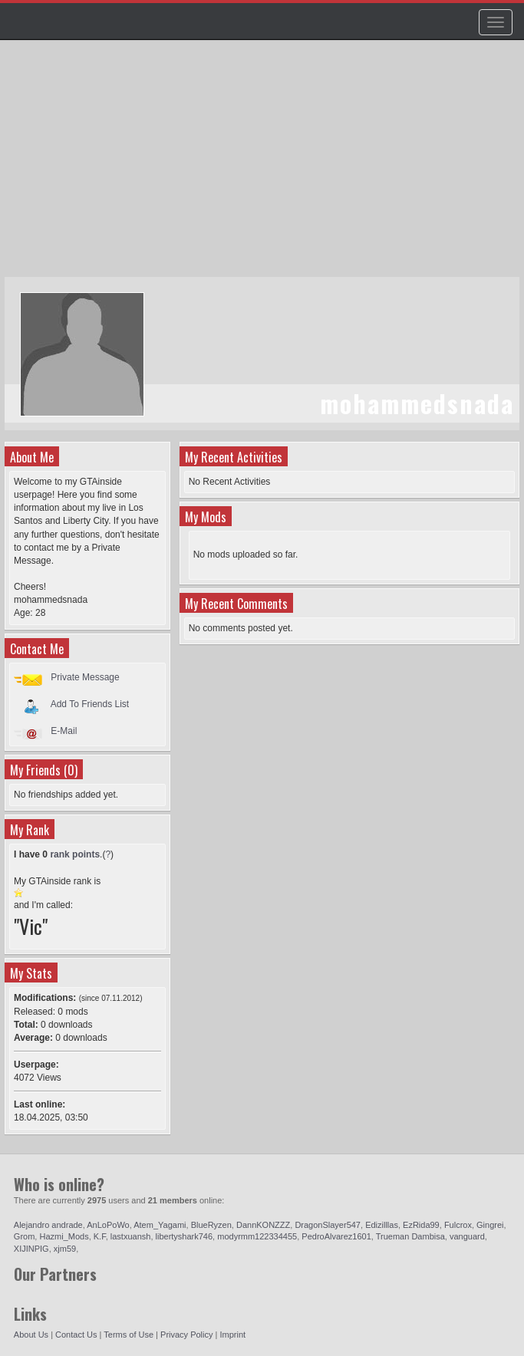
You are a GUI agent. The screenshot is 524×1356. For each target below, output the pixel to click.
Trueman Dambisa (410, 1236)
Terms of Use (128, 1334)
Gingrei (489, 1224)
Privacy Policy (186, 1334)
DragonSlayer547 (328, 1224)
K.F (100, 1236)
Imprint (233, 1334)
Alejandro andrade (48, 1224)
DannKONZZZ (263, 1224)
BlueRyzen (211, 1224)
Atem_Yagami (159, 1224)
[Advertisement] (264, 165)
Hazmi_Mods (63, 1236)
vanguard (467, 1236)
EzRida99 (421, 1224)
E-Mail (64, 731)
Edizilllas (381, 1224)
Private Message (85, 677)
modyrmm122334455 (257, 1236)
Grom (24, 1236)
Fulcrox (458, 1224)
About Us (31, 1334)
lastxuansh (130, 1236)
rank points (75, 854)
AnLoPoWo (108, 1224)
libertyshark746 (184, 1236)
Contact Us (76, 1334)
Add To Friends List (90, 704)
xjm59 (65, 1248)
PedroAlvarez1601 (336, 1236)
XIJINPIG (31, 1248)
